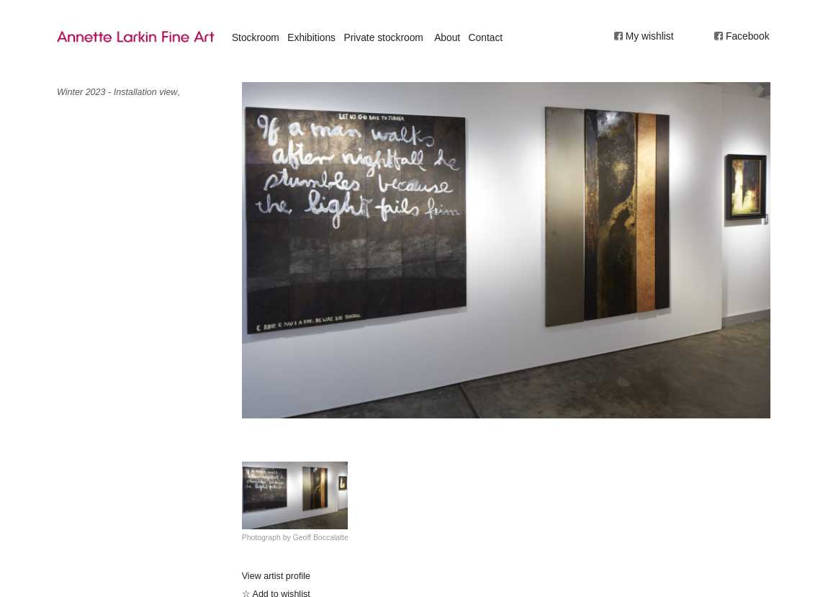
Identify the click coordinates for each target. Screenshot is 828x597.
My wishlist (650, 36)
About (447, 37)
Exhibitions (311, 37)
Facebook (748, 36)
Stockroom (255, 37)
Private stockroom (383, 37)
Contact (486, 37)
